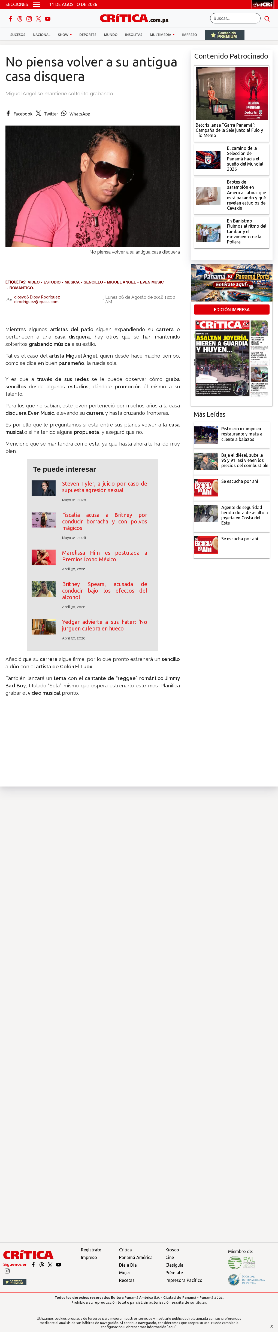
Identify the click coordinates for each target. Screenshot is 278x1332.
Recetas (127, 1280)
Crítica (125, 1249)
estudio (52, 282)
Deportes (87, 34)
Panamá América (136, 1257)
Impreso (189, 34)
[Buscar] (235, 18)
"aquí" (172, 1327)
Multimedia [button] (161, 34)
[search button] (267, 18)
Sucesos (17, 34)
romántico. (22, 288)
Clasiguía (174, 1265)
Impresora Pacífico (184, 1280)
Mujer (124, 1272)
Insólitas (133, 34)
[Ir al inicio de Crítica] (137, 17)
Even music (152, 282)
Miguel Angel (121, 282)
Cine (169, 1257)
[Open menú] (36, 4)
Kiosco (172, 1249)
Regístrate (91, 1249)
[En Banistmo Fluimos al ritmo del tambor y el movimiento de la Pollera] (208, 232)
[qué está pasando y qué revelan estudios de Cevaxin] (208, 195)
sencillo (93, 282)
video (34, 282)
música (72, 282)
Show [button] (63, 34)
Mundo (110, 34)
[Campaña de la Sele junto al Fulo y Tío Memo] (232, 92)
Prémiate (174, 1272)
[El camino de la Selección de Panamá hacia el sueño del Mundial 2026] (208, 159)
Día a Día (128, 1265)
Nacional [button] (41, 34)
